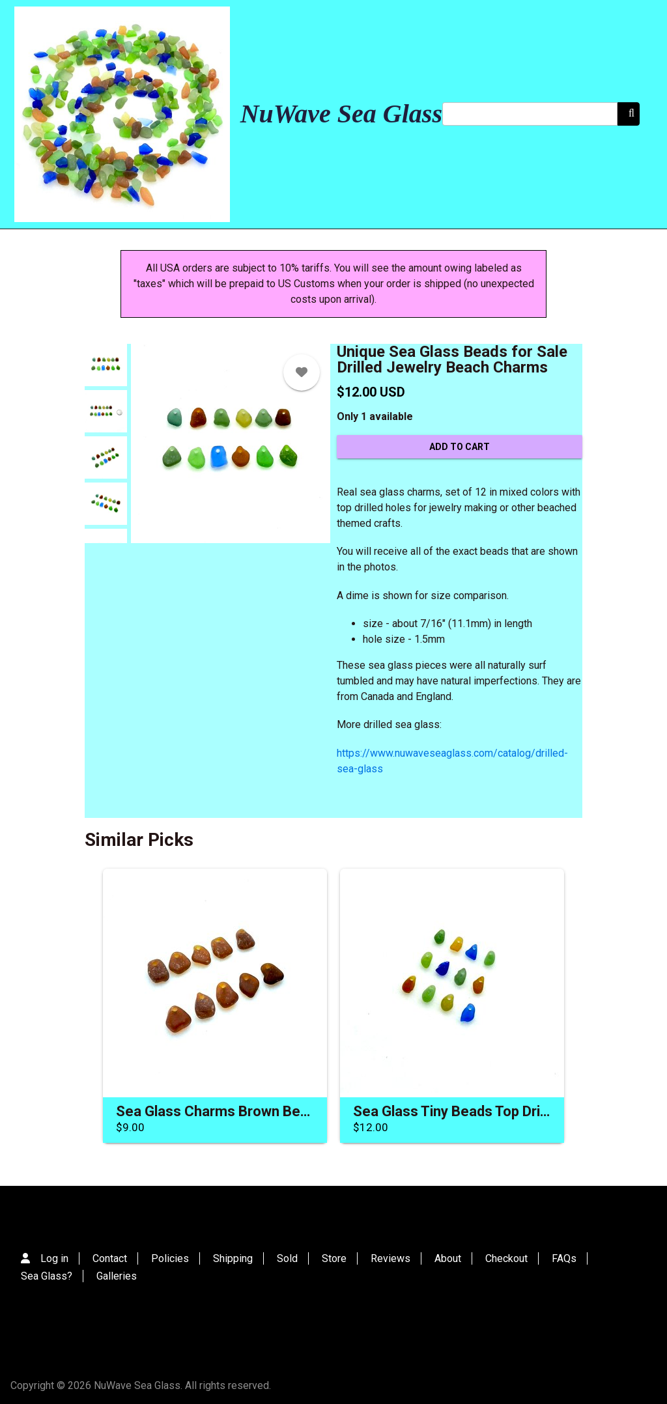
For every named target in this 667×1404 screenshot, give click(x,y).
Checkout (506, 1258)
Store (334, 1258)
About (447, 1258)
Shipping (233, 1258)
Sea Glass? (46, 1276)
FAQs (564, 1258)
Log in (54, 1258)
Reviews (390, 1258)
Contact (109, 1258)
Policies (170, 1258)
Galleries (116, 1276)
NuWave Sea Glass (341, 113)
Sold (287, 1258)
